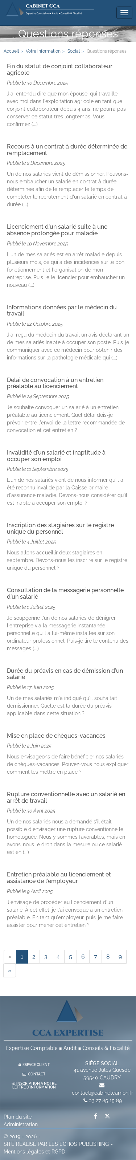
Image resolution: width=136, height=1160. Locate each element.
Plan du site (18, 1117)
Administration (21, 1124)
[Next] (9, 970)
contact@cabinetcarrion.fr (102, 1093)
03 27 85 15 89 (105, 1100)
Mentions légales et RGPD (34, 1152)
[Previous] (10, 957)
